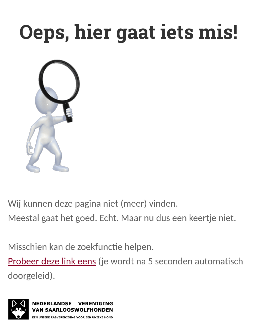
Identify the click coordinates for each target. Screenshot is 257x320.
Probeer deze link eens (52, 261)
